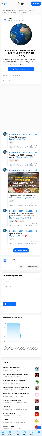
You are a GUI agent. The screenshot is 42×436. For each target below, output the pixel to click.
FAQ (39, 433)
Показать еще (21, 250)
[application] (21, 337)
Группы (25, 433)
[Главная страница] (5, 3)
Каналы (12, 10)
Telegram (5, 10)
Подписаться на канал (21, 69)
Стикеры (32, 433)
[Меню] (2, 4)
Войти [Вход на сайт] (35, 3)
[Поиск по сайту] (15, 3)
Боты (17, 433)
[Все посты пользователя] (21, 267)
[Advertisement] (21, 107)
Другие (18, 10)
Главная (3, 433)
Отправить (9, 304)
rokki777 (12, 260)
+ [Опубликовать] (37, 427)
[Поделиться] (8, 80)
